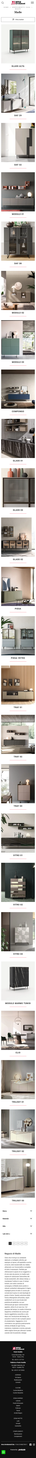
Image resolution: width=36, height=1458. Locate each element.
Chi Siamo (18, 1377)
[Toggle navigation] (32, 3)
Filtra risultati (18, 19)
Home (6, 7)
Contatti (18, 1382)
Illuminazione (18, 1434)
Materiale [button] (6, 1219)
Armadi (18, 1423)
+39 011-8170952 (19, 1370)
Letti (18, 1421)
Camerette (18, 1426)
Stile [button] (4, 1226)
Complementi (18, 1436)
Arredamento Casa (21, 7)
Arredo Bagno (18, 1413)
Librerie (18, 1401)
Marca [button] (5, 1211)
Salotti (18, 1405)
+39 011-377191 (19, 1359)
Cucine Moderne (18, 1390)
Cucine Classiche (18, 1393)
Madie (18, 9)
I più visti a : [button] (6, 1234)
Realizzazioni (18, 1380)
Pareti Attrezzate (18, 1403)
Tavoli (18, 1410)
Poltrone (18, 1408)
